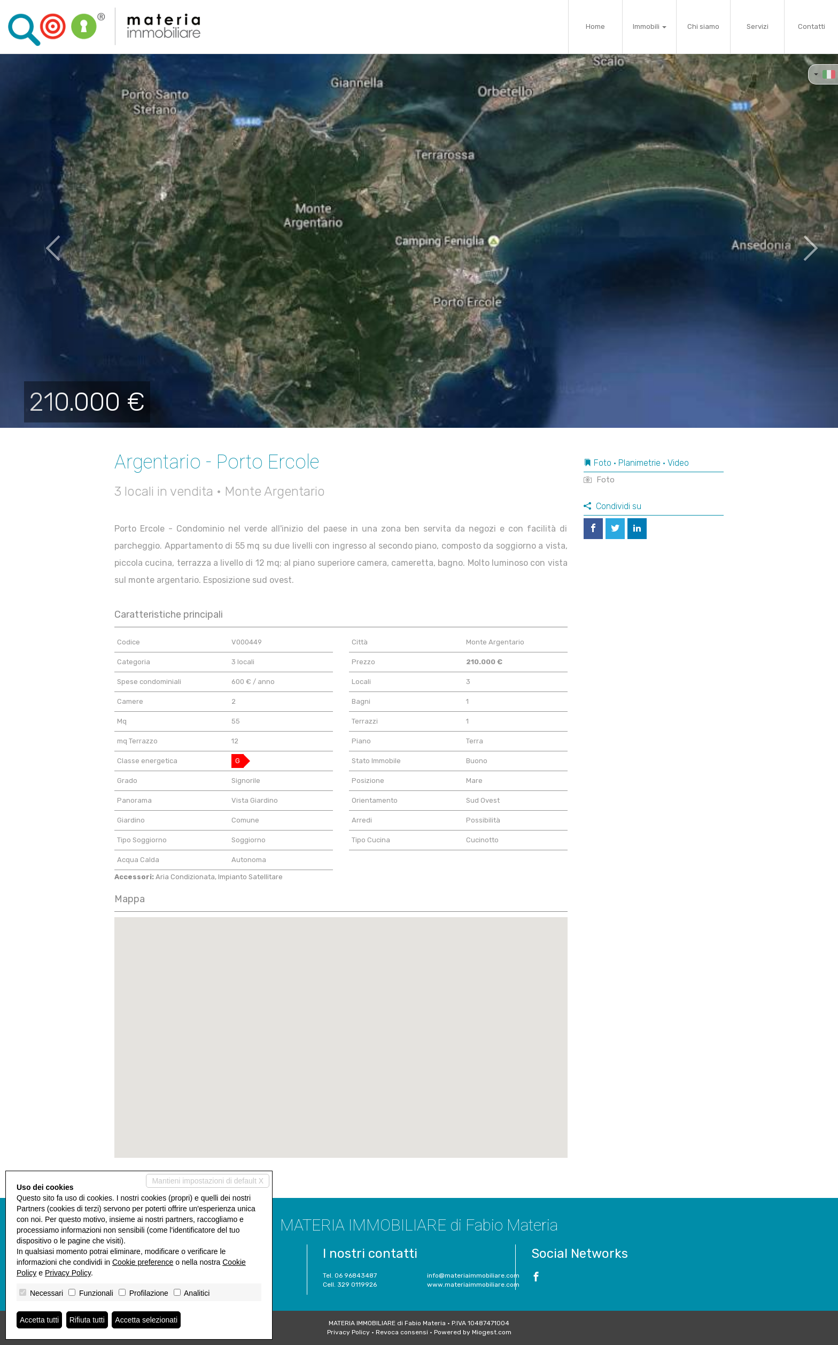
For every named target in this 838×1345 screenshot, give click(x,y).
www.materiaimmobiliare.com (473, 1284)
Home (595, 26)
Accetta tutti (39, 1320)
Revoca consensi (402, 1332)
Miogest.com (491, 1332)
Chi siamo (703, 26)
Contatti (811, 26)
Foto (599, 480)
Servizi (758, 26)
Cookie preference (142, 1262)
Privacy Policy (348, 1332)
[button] (42, 240)
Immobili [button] (649, 26)
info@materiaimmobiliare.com (473, 1275)
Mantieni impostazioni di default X (207, 1181)
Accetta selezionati (146, 1320)
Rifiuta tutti (87, 1320)
